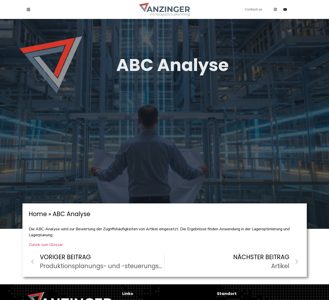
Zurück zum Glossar (46, 244)
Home (38, 214)
